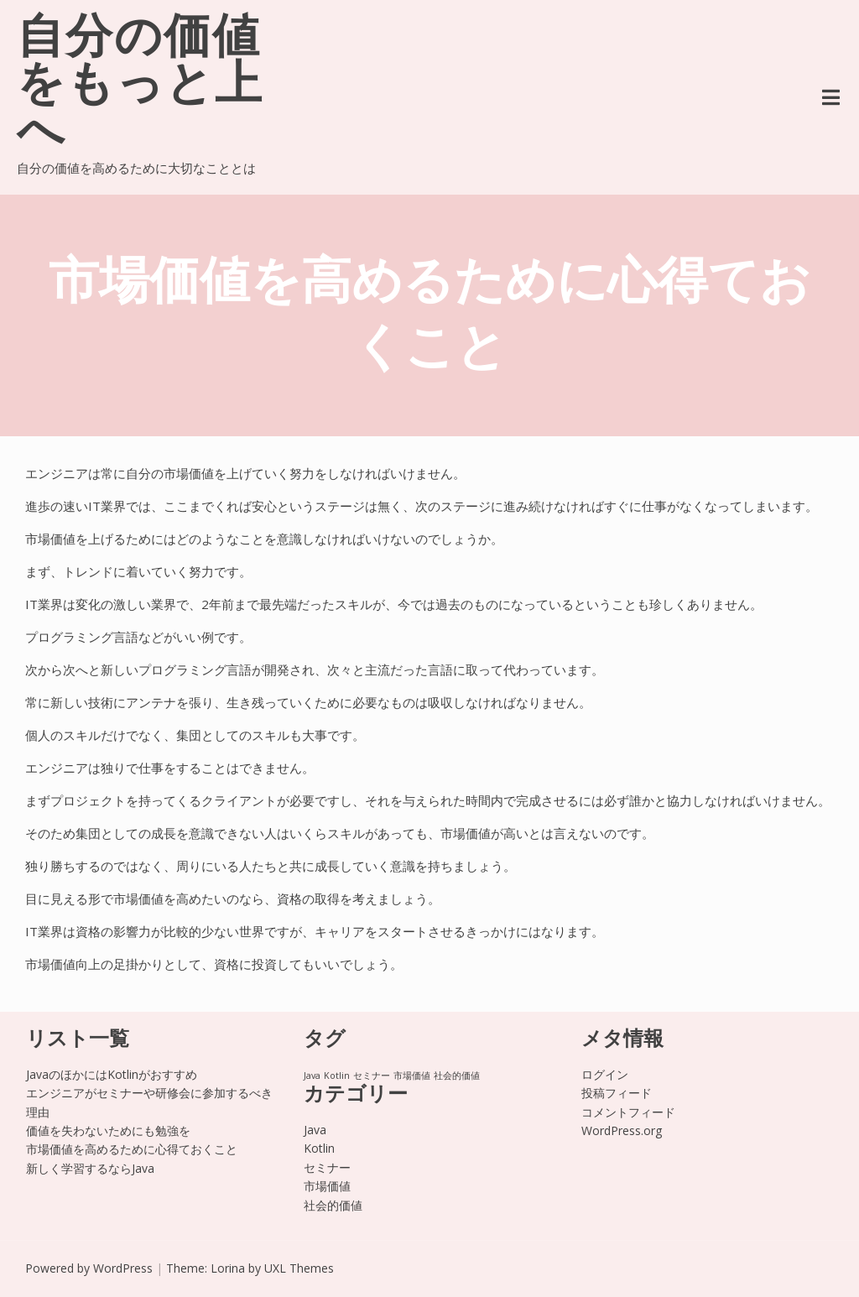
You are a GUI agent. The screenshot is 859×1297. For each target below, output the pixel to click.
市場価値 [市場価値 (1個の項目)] (411, 1075)
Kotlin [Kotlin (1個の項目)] (337, 1075)
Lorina (228, 1268)
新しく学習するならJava (90, 1168)
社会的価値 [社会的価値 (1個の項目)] (457, 1075)
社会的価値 (333, 1205)
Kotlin (319, 1148)
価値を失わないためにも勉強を (108, 1130)
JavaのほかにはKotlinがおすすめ (111, 1074)
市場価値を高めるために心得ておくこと (131, 1149)
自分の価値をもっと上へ (140, 87)
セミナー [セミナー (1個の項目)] (371, 1075)
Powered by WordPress (89, 1268)
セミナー (327, 1167)
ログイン (604, 1074)
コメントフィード (628, 1112)
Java (315, 1130)
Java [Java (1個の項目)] (312, 1075)
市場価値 (327, 1186)
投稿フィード (616, 1093)
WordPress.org (621, 1130)
